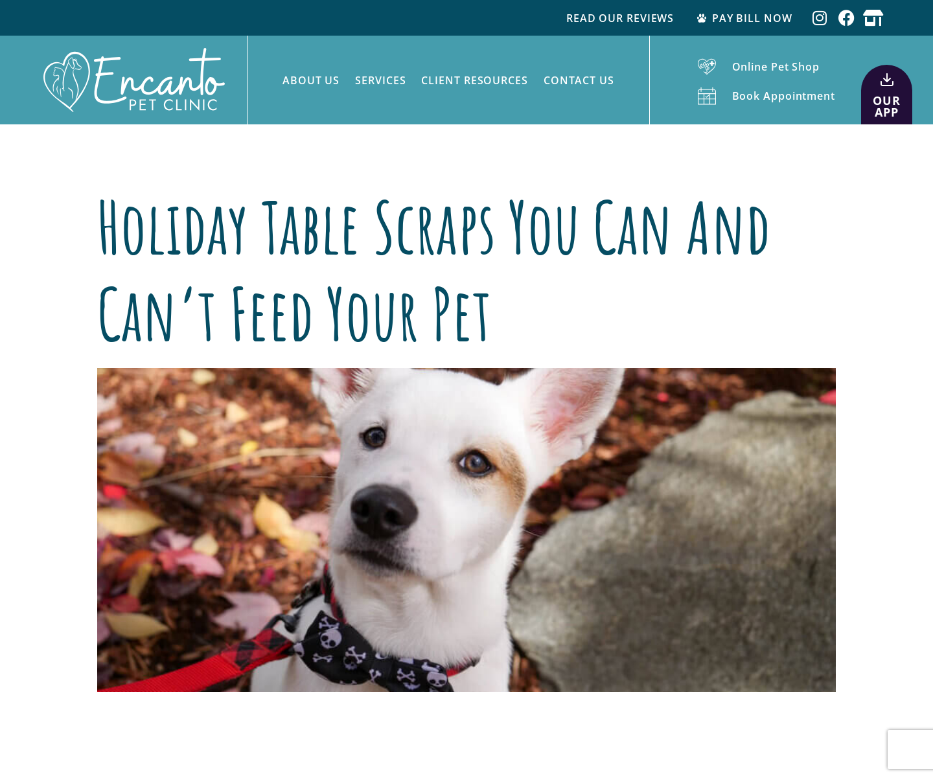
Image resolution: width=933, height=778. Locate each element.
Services (380, 80)
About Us (311, 80)
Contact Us (579, 80)
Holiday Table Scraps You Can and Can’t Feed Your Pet (433, 269)
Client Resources (474, 80)
